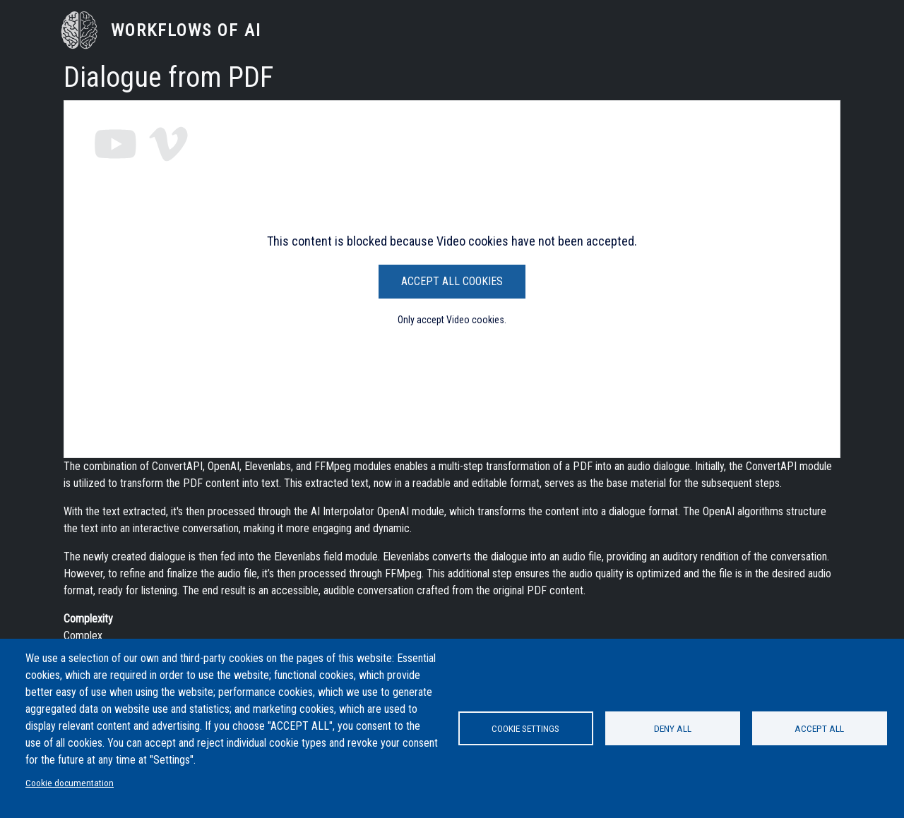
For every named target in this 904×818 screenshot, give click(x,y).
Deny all (672, 728)
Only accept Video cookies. (452, 319)
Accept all (819, 728)
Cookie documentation (69, 782)
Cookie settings (525, 728)
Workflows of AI (186, 30)
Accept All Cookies (452, 281)
